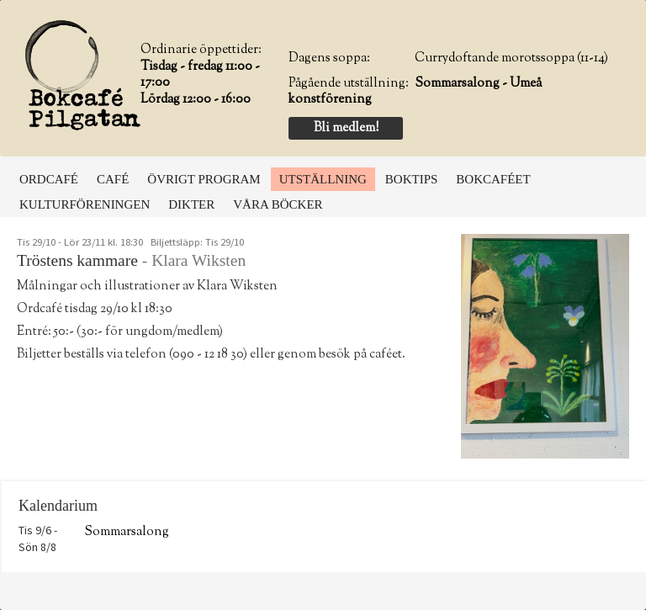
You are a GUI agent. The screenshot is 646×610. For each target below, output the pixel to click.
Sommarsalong (126, 532)
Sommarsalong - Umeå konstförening (415, 92)
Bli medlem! (346, 128)
